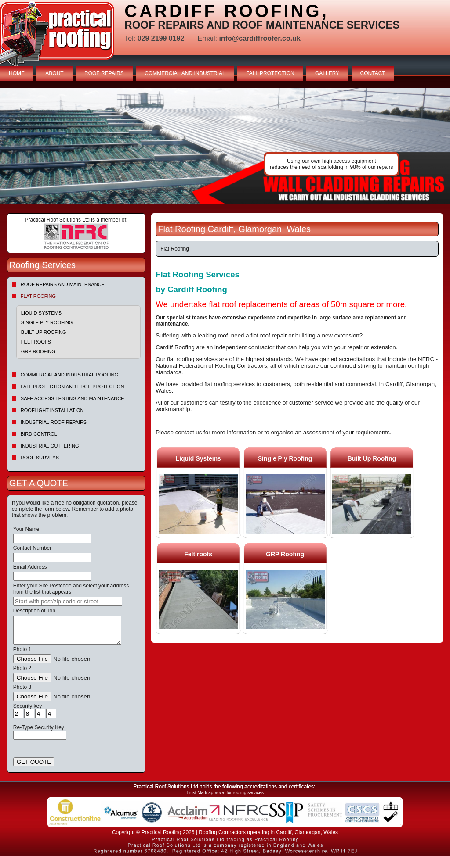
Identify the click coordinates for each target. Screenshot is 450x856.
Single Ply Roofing (47, 322)
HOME (17, 73)
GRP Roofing (38, 351)
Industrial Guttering (50, 445)
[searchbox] (67, 601)
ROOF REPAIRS (104, 73)
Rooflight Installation (52, 410)
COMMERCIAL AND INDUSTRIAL (185, 73)
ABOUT (54, 73)
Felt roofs (36, 341)
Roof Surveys (40, 457)
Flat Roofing (38, 296)
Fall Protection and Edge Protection (72, 386)
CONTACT (372, 73)
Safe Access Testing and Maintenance (72, 398)
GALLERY (327, 73)
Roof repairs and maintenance (63, 284)
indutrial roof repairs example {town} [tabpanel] (225, 146)
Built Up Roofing (43, 332)
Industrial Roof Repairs (54, 422)
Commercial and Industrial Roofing (69, 374)
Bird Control (39, 434)
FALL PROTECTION (270, 73)
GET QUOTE (34, 762)
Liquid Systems (41, 312)
